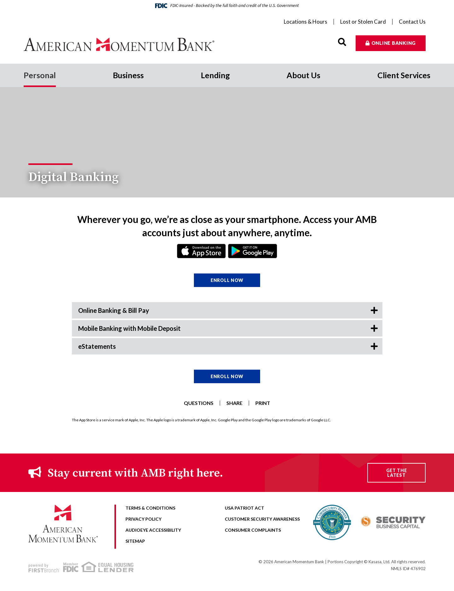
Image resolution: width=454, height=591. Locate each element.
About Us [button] (303, 75)
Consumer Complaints (253, 530)
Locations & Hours (305, 22)
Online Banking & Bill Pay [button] (113, 310)
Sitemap (135, 541)
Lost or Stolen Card (363, 22)
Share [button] (234, 403)
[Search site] (342, 42)
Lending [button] (215, 75)
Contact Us (412, 22)
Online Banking (393, 43)
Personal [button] (40, 75)
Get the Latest (396, 473)
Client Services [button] (403, 75)
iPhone (201, 251)
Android (252, 251)
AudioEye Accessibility (153, 530)
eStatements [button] (97, 346)
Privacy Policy (143, 519)
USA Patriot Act (244, 508)
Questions (198, 403)
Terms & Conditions (150, 508)
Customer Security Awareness (262, 519)
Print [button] (262, 403)
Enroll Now (227, 280)
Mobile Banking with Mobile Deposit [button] (129, 328)
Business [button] (128, 75)
